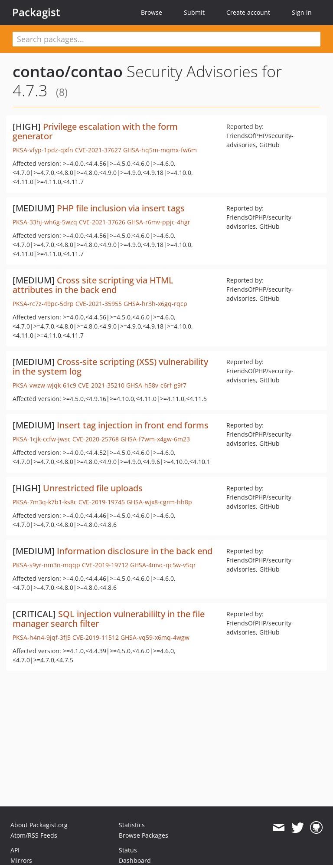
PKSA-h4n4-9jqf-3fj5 (42, 637)
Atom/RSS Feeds (33, 835)
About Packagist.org (39, 825)
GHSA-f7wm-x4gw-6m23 (155, 439)
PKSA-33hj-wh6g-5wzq (45, 222)
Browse (151, 12)
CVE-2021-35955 (98, 303)
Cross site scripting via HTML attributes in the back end (93, 285)
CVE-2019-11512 (95, 637)
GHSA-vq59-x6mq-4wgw (155, 637)
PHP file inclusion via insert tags (121, 208)
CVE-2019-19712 (105, 565)
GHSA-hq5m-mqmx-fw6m (160, 150)
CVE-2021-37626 (102, 222)
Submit (194, 12)
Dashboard (135, 860)
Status (128, 850)
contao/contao (68, 71)
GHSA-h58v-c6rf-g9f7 (156, 385)
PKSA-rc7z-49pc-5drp (43, 303)
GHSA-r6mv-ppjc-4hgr (158, 222)
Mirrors (21, 860)
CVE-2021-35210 (101, 385)
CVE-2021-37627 (98, 150)
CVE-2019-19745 (101, 502)
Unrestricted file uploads (93, 488)
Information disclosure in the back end (134, 551)
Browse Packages (143, 835)
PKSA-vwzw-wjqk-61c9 (44, 385)
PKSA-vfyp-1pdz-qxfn (43, 150)
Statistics (132, 825)
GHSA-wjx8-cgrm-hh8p (159, 502)
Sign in (302, 12)
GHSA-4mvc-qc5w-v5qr (163, 565)
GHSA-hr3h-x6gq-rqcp (155, 303)
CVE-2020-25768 (95, 439)
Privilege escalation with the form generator (95, 131)
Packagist (36, 12)
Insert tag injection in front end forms (133, 425)
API (15, 850)
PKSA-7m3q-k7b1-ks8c (45, 502)
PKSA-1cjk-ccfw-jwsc (42, 439)
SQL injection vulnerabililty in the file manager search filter (109, 618)
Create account (248, 12)
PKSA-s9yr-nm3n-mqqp (46, 565)
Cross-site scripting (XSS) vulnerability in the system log (110, 366)
